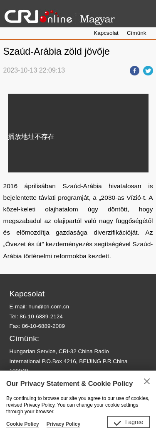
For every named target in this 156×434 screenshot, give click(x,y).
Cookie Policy (22, 424)
